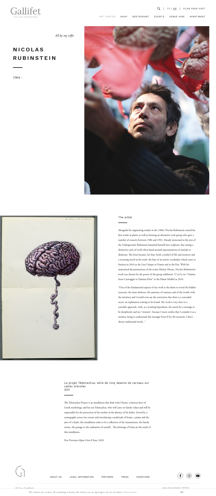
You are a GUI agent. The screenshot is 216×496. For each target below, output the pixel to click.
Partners (107, 477)
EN (175, 8)
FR (168, 8)
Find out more (130, 492)
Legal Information (81, 477)
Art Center (107, 16)
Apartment (197, 16)
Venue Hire (177, 16)
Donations (143, 477)
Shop (123, 16)
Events (159, 16)
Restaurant (140, 16)
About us (56, 477)
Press (125, 477)
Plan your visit (194, 8)
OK (181, 492)
